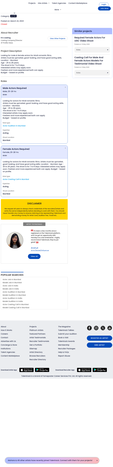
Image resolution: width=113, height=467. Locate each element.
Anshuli (34, 247)
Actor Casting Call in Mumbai (16, 179)
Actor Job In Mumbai (12, 279)
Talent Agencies (59, 3)
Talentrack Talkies (66, 330)
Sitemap (33, 348)
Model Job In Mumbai (12, 282)
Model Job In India (11, 289)
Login (103, 4)
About (3, 326)
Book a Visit (63, 337)
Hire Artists (43, 3)
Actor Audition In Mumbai (14, 292)
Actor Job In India (10, 285)
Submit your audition (67, 334)
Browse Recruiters (37, 356)
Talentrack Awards (66, 341)
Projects (32, 3)
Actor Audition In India (12, 298)
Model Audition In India (13, 301)
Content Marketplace (77, 3)
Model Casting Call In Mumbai (16, 307)
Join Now (104, 8)
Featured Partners (37, 334)
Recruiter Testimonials (39, 341)
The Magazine (64, 326)
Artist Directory (36, 352)
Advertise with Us (8, 341)
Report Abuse (64, 356)
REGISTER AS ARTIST (99, 338)
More (58, 9)
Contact (4, 337)
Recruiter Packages (66, 348)
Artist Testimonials (38, 337)
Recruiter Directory (38, 359)
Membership (63, 345)
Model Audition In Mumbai (14, 295)
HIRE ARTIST (99, 345)
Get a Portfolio (36, 345)
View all (34, 256)
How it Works (6, 330)
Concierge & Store (9, 345)
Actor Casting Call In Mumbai (16, 304)
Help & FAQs (63, 352)
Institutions (6, 348)
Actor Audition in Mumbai (14, 125)
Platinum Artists (36, 330)
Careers (4, 334)
